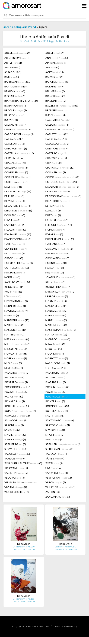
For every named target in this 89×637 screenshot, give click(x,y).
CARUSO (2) (14, 143)
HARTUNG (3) (15, 272)
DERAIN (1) (54, 205)
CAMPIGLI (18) (17, 129)
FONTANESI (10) (17, 234)
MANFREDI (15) (16, 320)
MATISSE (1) (14, 334)
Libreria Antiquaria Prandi (20, 26)
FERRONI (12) (58, 224)
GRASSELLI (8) (57, 253)
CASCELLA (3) (57, 143)
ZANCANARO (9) (57, 496)
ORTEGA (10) (55, 367)
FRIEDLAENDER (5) (59, 239)
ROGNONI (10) (57, 406)
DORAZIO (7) (14, 215)
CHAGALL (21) (15, 162)
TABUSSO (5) (17, 453)
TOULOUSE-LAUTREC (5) (23, 463)
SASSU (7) (12, 429)
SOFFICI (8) (15, 439)
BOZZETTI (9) (61, 105)
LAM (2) (12, 296)
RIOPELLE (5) (16, 406)
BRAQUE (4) (15, 110)
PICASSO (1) (55, 377)
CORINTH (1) (55, 172)
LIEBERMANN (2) (16, 301)
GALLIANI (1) (55, 243)
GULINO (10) (56, 262)
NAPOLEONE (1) (57, 363)
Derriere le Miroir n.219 (23, 546)
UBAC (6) (53, 468)
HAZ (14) (54, 272)
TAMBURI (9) (14, 458)
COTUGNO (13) (61, 181)
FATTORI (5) (56, 220)
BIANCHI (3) (55, 96)
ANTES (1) (13, 62)
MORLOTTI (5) (56, 358)
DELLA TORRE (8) (17, 205)
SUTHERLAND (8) (59, 448)
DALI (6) (13, 186)
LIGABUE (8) (56, 301)
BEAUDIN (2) (14, 91)
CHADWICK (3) (56, 158)
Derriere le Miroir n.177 (65, 546)
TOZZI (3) (54, 463)
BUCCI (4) (55, 115)
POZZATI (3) (16, 391)
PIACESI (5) (14, 377)
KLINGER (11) (14, 286)
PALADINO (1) (16, 372)
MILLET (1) (17, 344)
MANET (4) (55, 315)
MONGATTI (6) (15, 353)
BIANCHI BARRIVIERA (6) (21, 100)
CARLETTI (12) (56, 134)
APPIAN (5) (55, 62)
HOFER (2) (12, 277)
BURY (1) (11, 119)
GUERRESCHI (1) (18, 262)
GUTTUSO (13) (16, 267)
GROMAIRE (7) (57, 258)
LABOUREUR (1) (60, 291)
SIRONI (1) (54, 434)
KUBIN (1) (13, 291)
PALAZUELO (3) (56, 372)
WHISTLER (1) (60, 487)
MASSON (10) (15, 329)
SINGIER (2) (15, 434)
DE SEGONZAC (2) (63, 196)
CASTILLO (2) (55, 153)
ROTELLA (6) (56, 410)
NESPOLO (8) (14, 367)
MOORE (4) (55, 353)
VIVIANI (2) (15, 487)
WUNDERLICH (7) (16, 491)
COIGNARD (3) (16, 172)
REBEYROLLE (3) (56, 396)
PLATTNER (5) (55, 382)
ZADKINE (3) (52, 491)
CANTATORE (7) (59, 129)
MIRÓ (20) (53, 348)
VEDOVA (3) (14, 477)
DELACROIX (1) (58, 200)
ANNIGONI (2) (56, 57)
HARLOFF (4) (54, 267)
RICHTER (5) (55, 401)
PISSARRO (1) (16, 382)
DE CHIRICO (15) (17, 191)
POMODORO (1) (17, 386)
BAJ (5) (11, 76)
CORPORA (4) (16, 181)
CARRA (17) (13, 138)
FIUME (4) (55, 229)
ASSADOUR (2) (12, 72)
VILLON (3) (55, 482)
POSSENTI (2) (57, 386)
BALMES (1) (54, 76)
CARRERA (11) (56, 138)
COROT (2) (62, 177)
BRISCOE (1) (14, 115)
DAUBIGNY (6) (62, 186)
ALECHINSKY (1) (17, 57)
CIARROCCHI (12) (59, 167)
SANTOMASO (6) (59, 420)
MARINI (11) (15, 324)
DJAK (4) (53, 210)
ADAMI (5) (54, 53)
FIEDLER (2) (15, 229)
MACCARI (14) (56, 305)
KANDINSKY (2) (17, 282)
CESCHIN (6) (13, 158)
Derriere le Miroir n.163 (23, 598)
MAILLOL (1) (56, 310)
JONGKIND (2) (60, 277)
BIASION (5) (55, 100)
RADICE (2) (13, 396)
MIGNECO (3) (57, 339)
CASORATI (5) (15, 148)
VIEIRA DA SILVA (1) (22, 482)
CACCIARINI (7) (57, 119)
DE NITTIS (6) (57, 191)
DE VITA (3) (14, 200)
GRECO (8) (13, 258)
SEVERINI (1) (55, 429)
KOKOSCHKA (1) (58, 286)
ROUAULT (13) (17, 415)
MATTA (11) (56, 334)
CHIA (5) (53, 162)
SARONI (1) (14, 425)
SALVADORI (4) (15, 420)
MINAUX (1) (55, 344)
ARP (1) (52, 67)
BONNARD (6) (15, 105)
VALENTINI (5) (16, 472)
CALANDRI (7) (15, 124)
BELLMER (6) (55, 91)
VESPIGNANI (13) (58, 477)
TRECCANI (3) (16, 468)
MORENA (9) (15, 358)
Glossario (67, 626)
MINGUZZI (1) (16, 348)
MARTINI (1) (56, 324)
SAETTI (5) (54, 415)
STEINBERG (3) (15, 444)
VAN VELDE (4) (56, 472)
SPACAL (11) (54, 439)
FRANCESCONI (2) (17, 239)
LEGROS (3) (56, 296)
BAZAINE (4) (54, 86)
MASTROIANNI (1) (60, 329)
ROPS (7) (20, 410)
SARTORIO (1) (57, 425)
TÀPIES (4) (54, 458)
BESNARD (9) (14, 96)
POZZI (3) (55, 391)
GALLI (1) (14, 243)
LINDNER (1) (15, 305)
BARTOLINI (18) (15, 86)
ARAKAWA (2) (12, 67)
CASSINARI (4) (56, 148)
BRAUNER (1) (55, 110)
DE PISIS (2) (14, 196)
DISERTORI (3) (18, 210)
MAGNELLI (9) (16, 310)
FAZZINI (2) (14, 224)
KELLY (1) (55, 282)
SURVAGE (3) (15, 448)
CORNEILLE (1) (17, 177)
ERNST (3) (12, 220)
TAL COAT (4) (56, 453)
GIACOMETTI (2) (59, 248)
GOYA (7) (14, 253)
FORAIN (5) (54, 234)
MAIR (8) (11, 315)
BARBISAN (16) (17, 81)
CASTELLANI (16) (19, 153)
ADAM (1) (17, 53)
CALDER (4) (57, 124)
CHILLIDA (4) (16, 167)
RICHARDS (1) (14, 401)
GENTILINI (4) (15, 248)
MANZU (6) (56, 320)
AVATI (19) (54, 72)
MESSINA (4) (16, 339)
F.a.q (75, 626)
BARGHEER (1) (57, 81)
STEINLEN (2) (63, 444)
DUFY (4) (53, 215)
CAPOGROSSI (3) (19, 134)
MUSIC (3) (13, 363)
